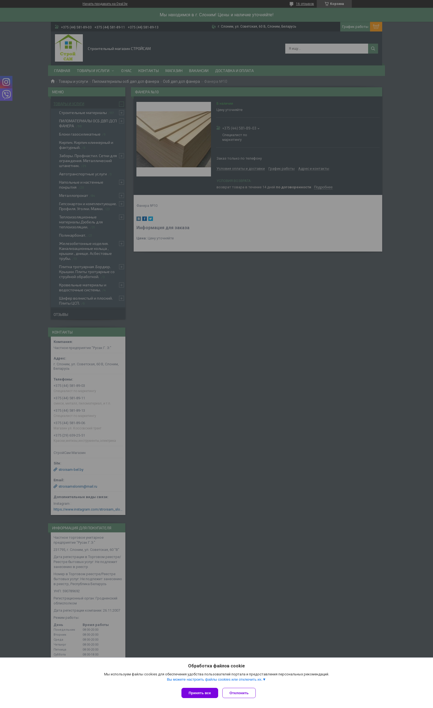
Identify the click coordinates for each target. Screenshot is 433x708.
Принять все (200, 693)
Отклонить (240, 693)
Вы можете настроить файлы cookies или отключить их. (214, 681)
